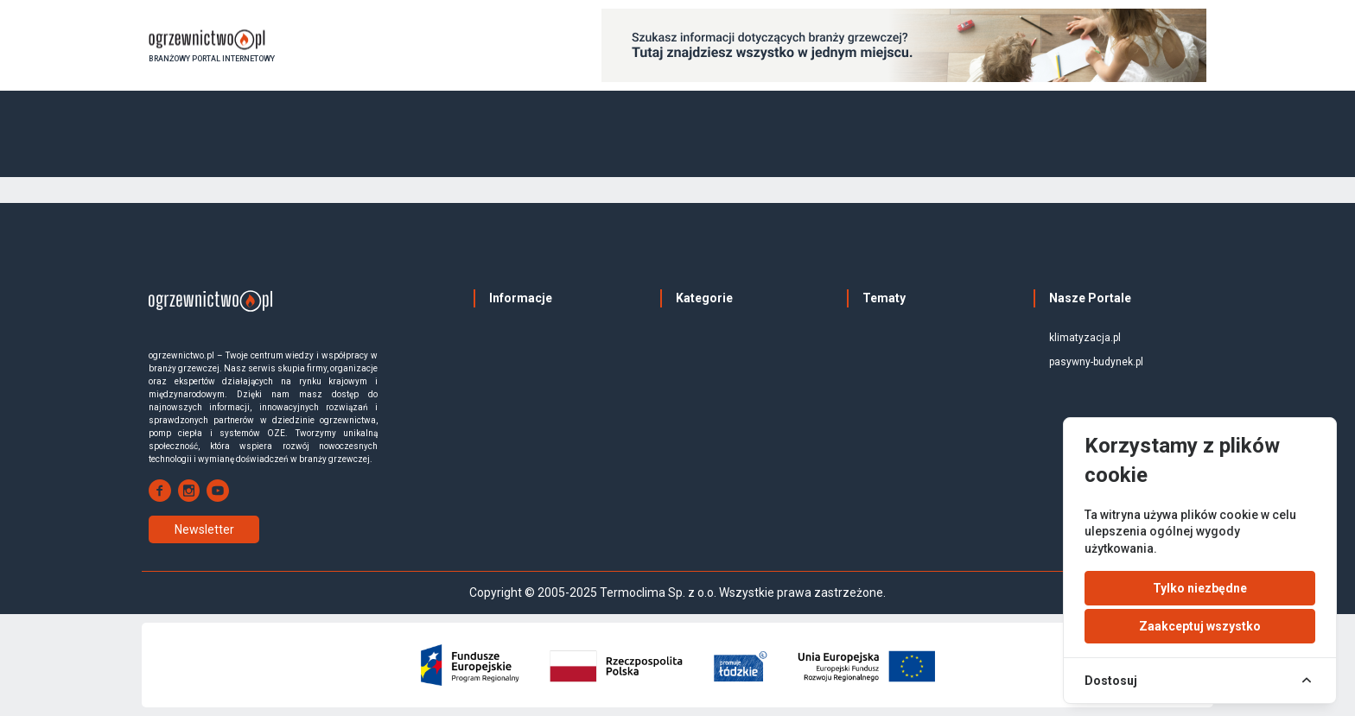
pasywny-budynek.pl (1096, 362)
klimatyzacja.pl (1085, 338)
